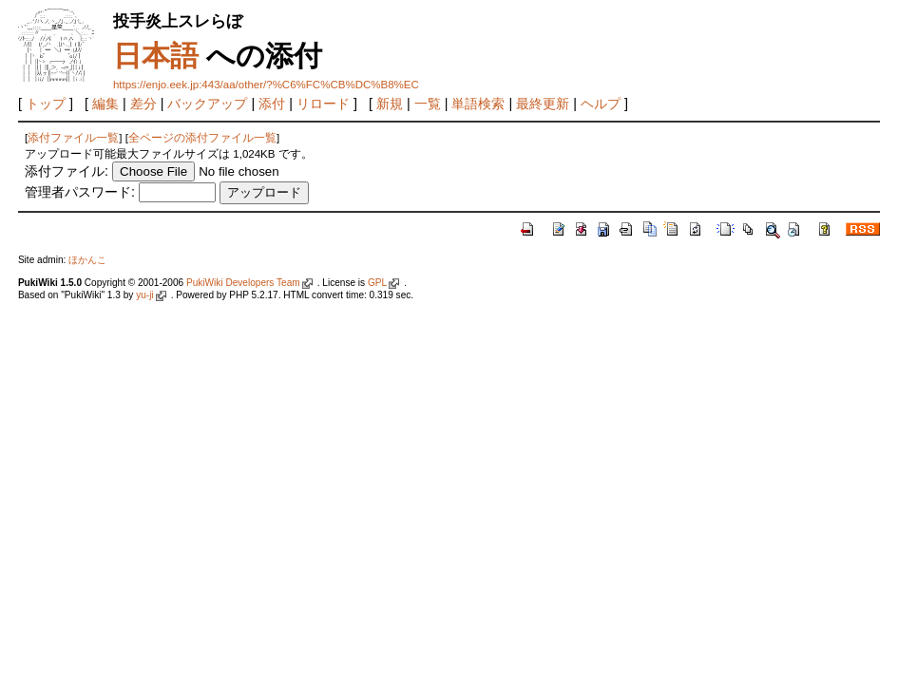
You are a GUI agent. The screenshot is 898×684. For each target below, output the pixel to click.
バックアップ (207, 103)
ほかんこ (87, 260)
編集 (105, 103)
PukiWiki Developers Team (243, 282)
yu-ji (144, 295)
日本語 (156, 55)
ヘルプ (601, 103)
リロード (323, 103)
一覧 (427, 103)
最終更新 (542, 103)
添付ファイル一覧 (73, 137)
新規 (389, 103)
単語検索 (478, 103)
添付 (271, 103)
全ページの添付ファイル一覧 (202, 137)
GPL (377, 282)
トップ (46, 103)
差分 (143, 103)
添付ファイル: (66, 171)
